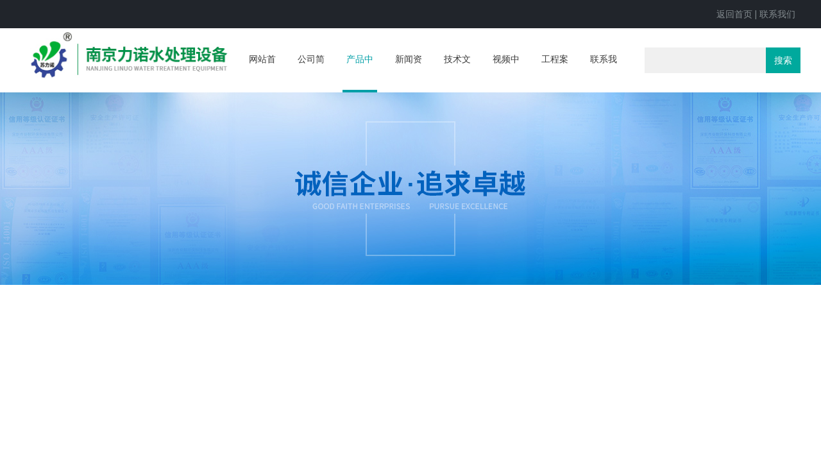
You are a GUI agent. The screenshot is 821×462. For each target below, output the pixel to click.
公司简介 (311, 72)
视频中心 (506, 72)
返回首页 (734, 14)
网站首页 (262, 72)
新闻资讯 (408, 72)
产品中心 (359, 73)
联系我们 (777, 14)
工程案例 (554, 72)
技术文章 (457, 72)
